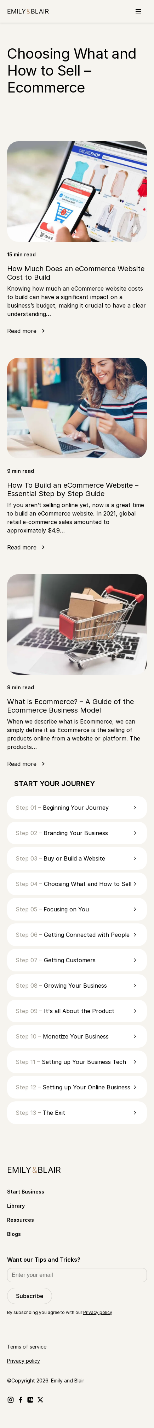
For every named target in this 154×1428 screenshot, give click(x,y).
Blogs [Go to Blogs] (14, 1234)
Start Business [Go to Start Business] (25, 1192)
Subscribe (29, 1295)
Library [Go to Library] (16, 1206)
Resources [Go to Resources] (20, 1220)
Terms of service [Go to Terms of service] (26, 1347)
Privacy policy (97, 1312)
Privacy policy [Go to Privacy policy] (23, 1361)
